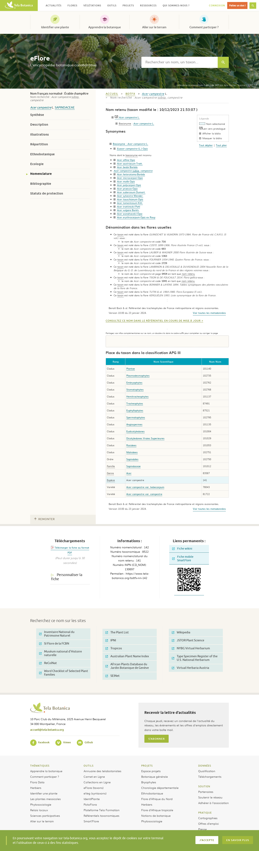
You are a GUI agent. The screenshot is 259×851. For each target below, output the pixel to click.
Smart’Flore (91, 821)
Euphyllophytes (134, 410)
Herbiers (35, 788)
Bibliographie (40, 184)
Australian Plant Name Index (127, 656)
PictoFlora (90, 804)
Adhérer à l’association (213, 803)
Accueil (112, 94)
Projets (147, 765)
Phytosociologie (40, 804)
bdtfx (130, 94)
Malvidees (132, 452)
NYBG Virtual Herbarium (191, 648)
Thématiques (39, 765)
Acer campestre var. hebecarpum (145, 487)
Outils (89, 765)
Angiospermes (134, 424)
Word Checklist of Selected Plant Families (63, 673)
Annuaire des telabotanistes (102, 771)
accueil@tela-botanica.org (47, 729)
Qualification (206, 771)
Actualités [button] (53, 5)
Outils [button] (111, 5)
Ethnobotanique (42, 154)
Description (39, 124)
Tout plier (221, 145)
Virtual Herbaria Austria (190, 668)
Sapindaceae (65, 108)
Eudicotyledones (135, 431)
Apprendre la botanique (104, 27)
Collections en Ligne (97, 782)
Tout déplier (206, 145)
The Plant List (117, 632)
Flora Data (37, 782)
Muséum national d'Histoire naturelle (60, 653)
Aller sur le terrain (154, 27)
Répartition (39, 144)
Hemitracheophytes (137, 396)
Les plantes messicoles (45, 799)
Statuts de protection (46, 193)
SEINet (112, 676)
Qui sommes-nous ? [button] (176, 5)
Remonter (44, 519)
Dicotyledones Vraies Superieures (145, 438)
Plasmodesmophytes (138, 375)
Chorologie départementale (160, 788)
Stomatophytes (135, 389)
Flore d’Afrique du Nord (157, 799)
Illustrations (39, 134)
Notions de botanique (156, 816)
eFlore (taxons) (93, 788)
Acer (33, 108)
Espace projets (151, 771)
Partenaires (205, 792)
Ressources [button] (148, 5)
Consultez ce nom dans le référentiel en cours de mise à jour (153, 320)
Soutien (204, 786)
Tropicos (113, 648)
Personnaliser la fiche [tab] (66, 577)
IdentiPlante (92, 799)
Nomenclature (41, 174)
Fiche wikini (182, 548)
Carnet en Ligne (94, 777)
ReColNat (48, 663)
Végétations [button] (92, 5)
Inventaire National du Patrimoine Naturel (56, 634)
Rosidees (131, 445)
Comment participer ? (203, 27)
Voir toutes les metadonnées (209, 313)
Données (204, 765)
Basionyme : (130, 144)
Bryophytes (148, 782)
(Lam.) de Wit (198, 85)
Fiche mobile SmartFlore (182, 558)
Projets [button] (128, 5)
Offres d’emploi (208, 824)
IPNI (110, 640)
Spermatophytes (135, 417)
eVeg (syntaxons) (95, 793)
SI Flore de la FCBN (54, 644)
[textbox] (179, 62)
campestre (44, 108)
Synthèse (37, 115)
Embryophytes (134, 382)
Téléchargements (209, 777)
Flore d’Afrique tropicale (157, 810)
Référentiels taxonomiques (101, 816)
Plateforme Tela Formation (102, 810)
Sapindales (132, 459)
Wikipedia (181, 632)
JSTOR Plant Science (188, 640)
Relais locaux (39, 810)
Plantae (130, 368)
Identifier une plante (55, 27)
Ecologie (36, 164)
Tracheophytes (134, 403)
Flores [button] (72, 5)
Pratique (205, 812)
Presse (202, 829)
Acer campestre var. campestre (144, 494)
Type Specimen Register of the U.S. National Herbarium (194, 658)
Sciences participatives (45, 816)
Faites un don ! (237, 5)
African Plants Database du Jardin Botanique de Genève (127, 666)
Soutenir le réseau (210, 797)
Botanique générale (154, 777)
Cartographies (207, 818)
